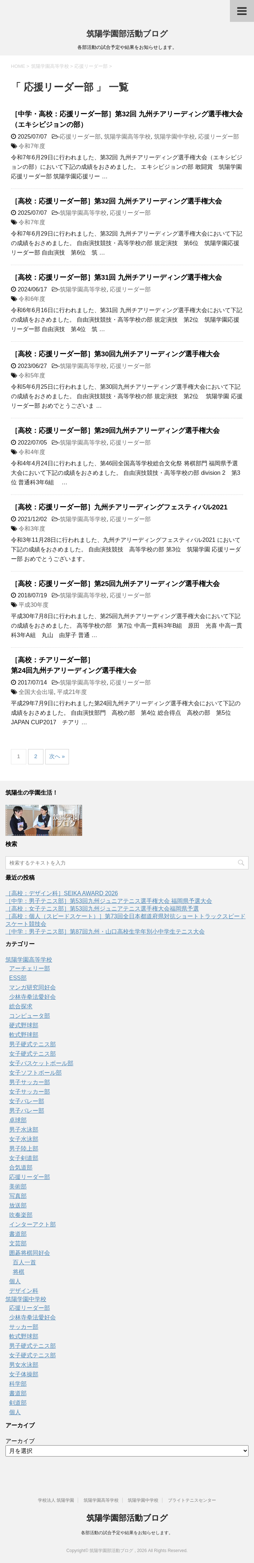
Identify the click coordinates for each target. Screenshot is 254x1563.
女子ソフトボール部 (35, 1073)
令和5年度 (32, 375)
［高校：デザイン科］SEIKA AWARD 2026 (61, 893)
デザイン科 (23, 1291)
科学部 (18, 1384)
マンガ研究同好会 (32, 987)
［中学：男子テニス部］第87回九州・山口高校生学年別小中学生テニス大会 (105, 931)
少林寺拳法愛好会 (32, 997)
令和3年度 (32, 528)
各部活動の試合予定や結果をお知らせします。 (127, 1532)
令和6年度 (32, 299)
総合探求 (20, 1006)
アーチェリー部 (29, 968)
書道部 (18, 1234)
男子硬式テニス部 (32, 1044)
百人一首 (24, 1262)
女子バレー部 (26, 1101)
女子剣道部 (23, 1158)
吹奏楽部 (20, 1215)
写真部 (18, 1196)
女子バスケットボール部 (41, 1063)
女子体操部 (23, 1374)
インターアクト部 (32, 1224)
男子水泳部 (23, 1129)
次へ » (57, 756)
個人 (15, 1281)
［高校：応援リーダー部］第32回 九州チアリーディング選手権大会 (116, 201)
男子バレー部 (26, 1111)
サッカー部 (23, 1327)
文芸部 (18, 1243)
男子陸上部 (23, 1148)
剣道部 (18, 1403)
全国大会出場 (36, 692)
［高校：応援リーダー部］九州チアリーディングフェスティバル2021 (119, 507)
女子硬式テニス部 (32, 1054)
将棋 (18, 1272)
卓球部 (18, 1120)
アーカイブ (20, 1441)
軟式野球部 (23, 1035)
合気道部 (20, 1167)
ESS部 (18, 978)
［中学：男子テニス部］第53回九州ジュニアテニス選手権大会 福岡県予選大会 (108, 901)
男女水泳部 (23, 1365)
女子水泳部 (23, 1139)
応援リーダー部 (80, 136)
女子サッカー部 (29, 1092)
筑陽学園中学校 (174, 136)
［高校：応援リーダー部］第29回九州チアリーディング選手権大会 (115, 430)
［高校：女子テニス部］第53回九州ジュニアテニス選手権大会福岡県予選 (102, 908)
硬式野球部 (23, 1025)
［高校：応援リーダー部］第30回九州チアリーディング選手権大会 (115, 354)
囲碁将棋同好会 (29, 1253)
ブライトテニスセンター (192, 1500)
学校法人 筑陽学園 (56, 1500)
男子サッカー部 (29, 1082)
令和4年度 (32, 452)
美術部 (18, 1186)
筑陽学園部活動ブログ (127, 33)
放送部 (18, 1205)
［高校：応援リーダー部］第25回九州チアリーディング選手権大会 (115, 583)
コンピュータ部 (29, 1016)
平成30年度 (34, 605)
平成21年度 (72, 692)
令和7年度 (32, 146)
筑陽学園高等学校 (127, 136)
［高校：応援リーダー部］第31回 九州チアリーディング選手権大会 (116, 277)
